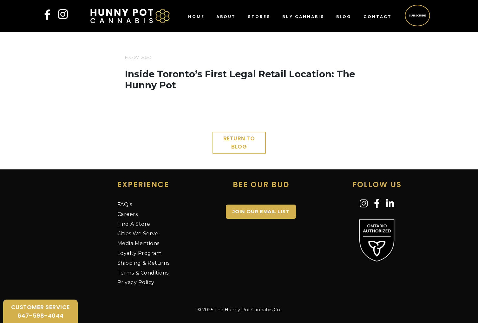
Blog (343, 16)
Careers (127, 214)
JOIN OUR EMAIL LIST (261, 211)
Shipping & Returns (143, 263)
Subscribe (417, 15)
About (226, 16)
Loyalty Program (139, 253)
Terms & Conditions (143, 273)
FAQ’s (124, 204)
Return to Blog (239, 142)
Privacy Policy (135, 282)
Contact (377, 16)
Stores (259, 16)
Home (196, 16)
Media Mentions (138, 243)
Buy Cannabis (303, 16)
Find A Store (133, 224)
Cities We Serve (138, 234)
